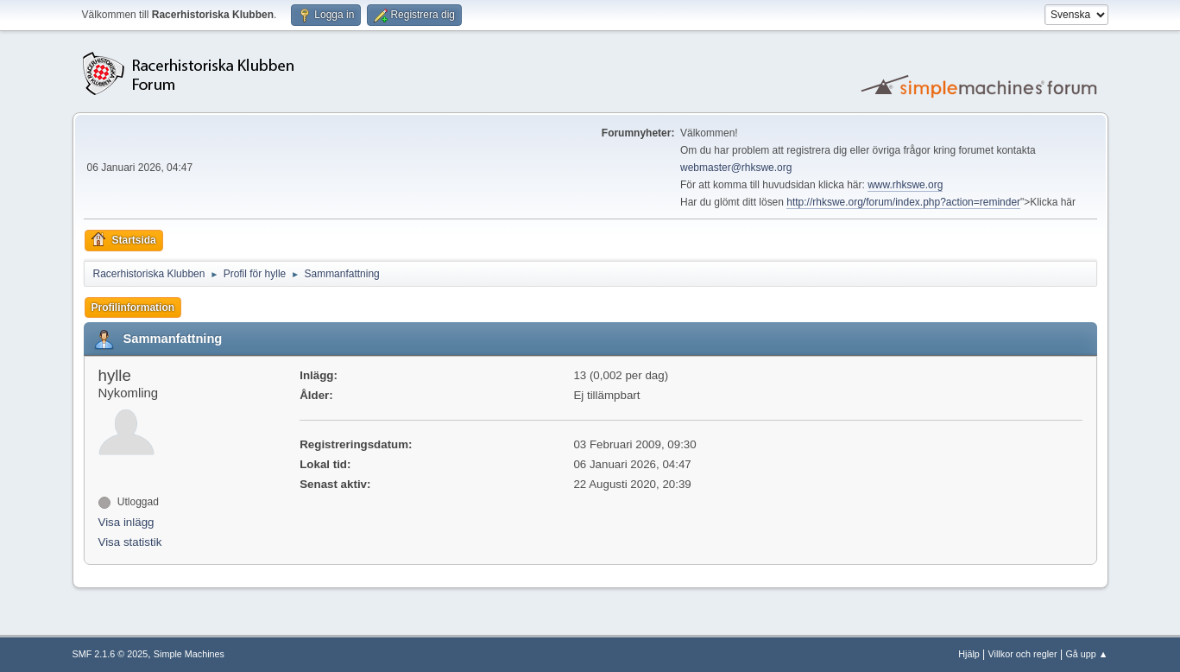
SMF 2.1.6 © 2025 (110, 654)
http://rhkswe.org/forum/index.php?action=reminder (903, 202)
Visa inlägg (126, 522)
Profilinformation (133, 307)
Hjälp (969, 654)
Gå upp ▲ (1086, 654)
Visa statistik (130, 542)
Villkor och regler (1022, 654)
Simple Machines (189, 654)
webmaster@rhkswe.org (736, 168)
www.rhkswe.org (905, 185)
